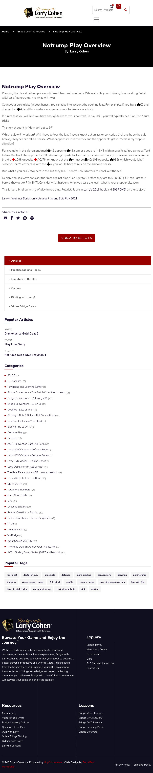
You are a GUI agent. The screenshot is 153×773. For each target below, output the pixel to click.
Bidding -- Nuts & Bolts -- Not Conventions (33, 415)
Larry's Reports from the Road (26, 478)
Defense (14, 438)
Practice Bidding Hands (26, 270)
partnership (139, 575)
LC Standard (16, 381)
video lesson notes (32, 582)
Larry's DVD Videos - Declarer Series (29, 455)
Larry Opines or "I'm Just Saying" (27, 467)
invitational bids (66, 589)
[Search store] (111, 10)
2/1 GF (13, 375)
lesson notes (87, 582)
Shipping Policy (142, 765)
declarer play (30, 575)
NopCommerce (53, 762)
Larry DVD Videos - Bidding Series (28, 461)
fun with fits (137, 582)
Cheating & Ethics (19, 507)
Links (89, 658)
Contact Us (93, 668)
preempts (49, 575)
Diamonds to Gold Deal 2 (21, 334)
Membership (9, 713)
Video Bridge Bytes (23, 306)
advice (94, 589)
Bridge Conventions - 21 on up (26, 404)
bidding (11, 582)
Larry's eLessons (11, 745)
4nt (83, 589)
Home (5, 31)
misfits (69, 582)
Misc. (12, 501)
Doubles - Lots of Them (22, 410)
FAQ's (12, 524)
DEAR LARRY (17, 484)
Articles (16, 261)
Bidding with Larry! (23, 297)
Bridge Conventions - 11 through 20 (29, 398)
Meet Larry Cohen (97, 649)
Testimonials (94, 654)
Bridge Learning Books (91, 727)
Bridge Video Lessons (91, 713)
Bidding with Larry (12, 741)
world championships (112, 582)
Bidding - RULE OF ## (21, 427)
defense (65, 575)
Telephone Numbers (21, 490)
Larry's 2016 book (95, 190)
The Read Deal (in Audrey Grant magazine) (33, 547)
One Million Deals (19, 495)
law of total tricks (17, 589)
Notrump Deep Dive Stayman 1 (25, 355)
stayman (122, 575)
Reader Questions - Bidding (25, 512)
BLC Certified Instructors (100, 663)
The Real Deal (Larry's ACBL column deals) (34, 472)
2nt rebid (54, 582)
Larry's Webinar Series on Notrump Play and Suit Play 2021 (39, 198)
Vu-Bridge (14, 535)
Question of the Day (24, 279)
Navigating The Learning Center (26, 387)
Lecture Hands (17, 529)
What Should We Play (22, 541)
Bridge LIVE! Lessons (91, 718)
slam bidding (84, 575)
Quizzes (16, 288)
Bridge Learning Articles (31, 31)
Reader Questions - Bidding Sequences (31, 518)
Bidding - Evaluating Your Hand (26, 421)
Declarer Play (17, 433)
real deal (12, 575)
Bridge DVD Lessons (90, 722)
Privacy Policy (122, 765)
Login (118, 6)
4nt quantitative (42, 589)
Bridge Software (88, 731)
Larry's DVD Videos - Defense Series (29, 450)
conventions (104, 575)
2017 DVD (119, 190)
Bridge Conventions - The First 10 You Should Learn (38, 392)
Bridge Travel (94, 645)
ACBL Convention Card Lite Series (28, 444)
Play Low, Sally (14, 344)
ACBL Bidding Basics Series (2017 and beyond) (36, 552)
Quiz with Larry (10, 731)
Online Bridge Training (14, 736)
